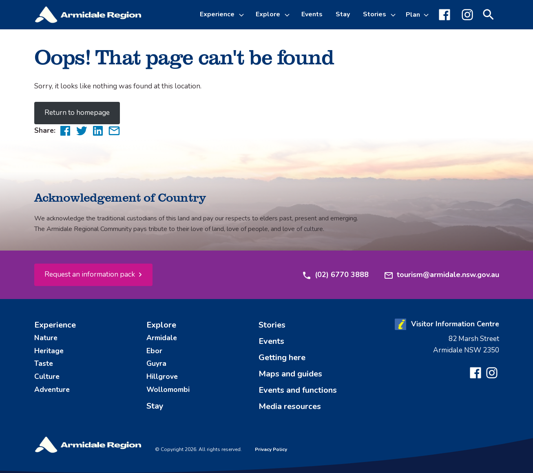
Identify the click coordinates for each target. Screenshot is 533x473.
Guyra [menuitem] (156, 363)
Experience (217, 14)
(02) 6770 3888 (335, 275)
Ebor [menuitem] (154, 351)
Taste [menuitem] (43, 363)
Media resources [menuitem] (290, 406)
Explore (268, 14)
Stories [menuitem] (272, 324)
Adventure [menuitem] (52, 389)
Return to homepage (77, 112)
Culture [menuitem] (47, 376)
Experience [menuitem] (55, 324)
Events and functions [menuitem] (298, 390)
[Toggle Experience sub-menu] (242, 14)
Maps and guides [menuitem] (290, 373)
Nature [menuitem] (46, 338)
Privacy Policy (271, 449)
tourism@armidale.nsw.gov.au (441, 275)
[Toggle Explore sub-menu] (288, 14)
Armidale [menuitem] (161, 338)
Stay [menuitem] (343, 14)
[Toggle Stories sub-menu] (394, 14)
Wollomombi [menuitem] (168, 389)
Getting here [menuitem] (282, 357)
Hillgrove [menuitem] (162, 376)
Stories (374, 14)
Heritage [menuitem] (49, 351)
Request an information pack (89, 274)
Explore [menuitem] (161, 324)
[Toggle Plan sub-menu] (417, 14)
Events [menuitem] (312, 14)
